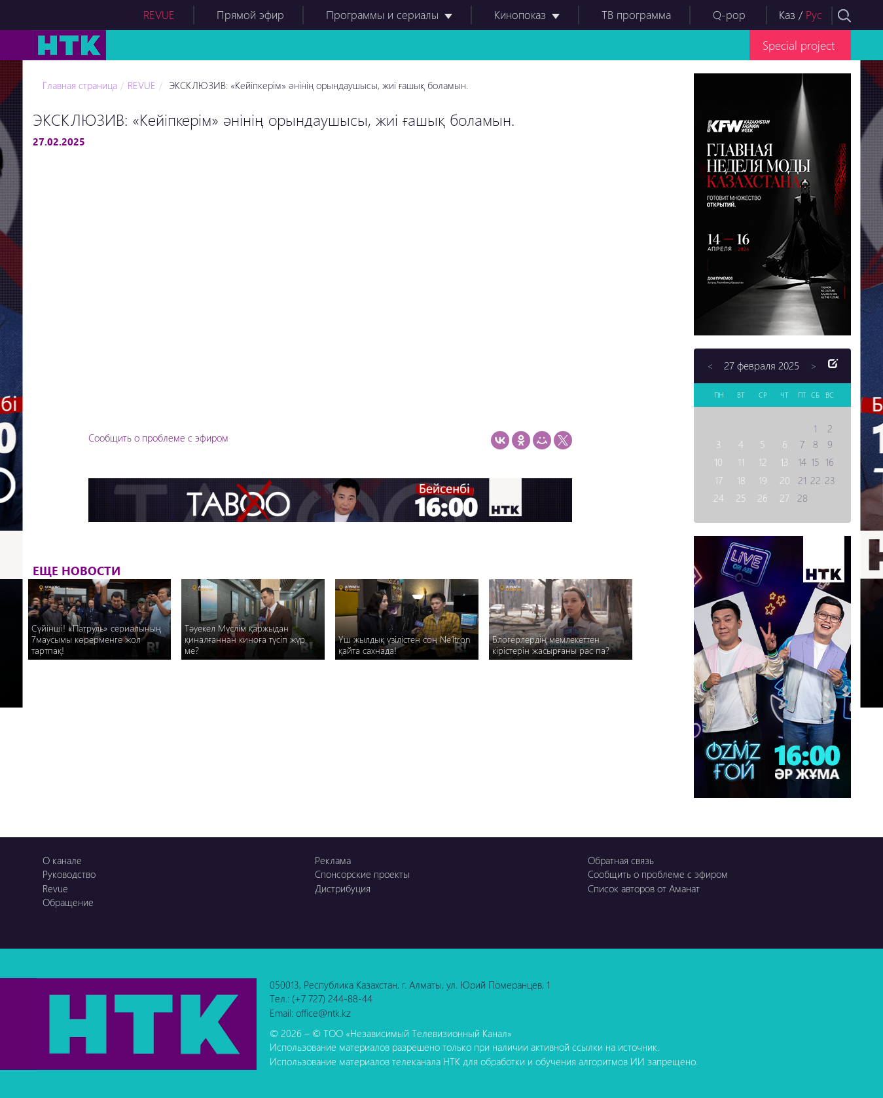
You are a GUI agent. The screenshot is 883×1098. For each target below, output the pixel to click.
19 (763, 480)
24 (718, 497)
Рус (814, 14)
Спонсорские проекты (362, 873)
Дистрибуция (342, 888)
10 (718, 461)
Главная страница (80, 85)
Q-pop (729, 14)
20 (785, 480)
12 (763, 461)
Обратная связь (621, 860)
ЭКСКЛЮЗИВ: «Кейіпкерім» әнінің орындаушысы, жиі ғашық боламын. (317, 85)
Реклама (333, 860)
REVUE (159, 14)
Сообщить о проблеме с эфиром (158, 437)
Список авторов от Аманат (644, 888)
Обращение (68, 902)
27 (784, 497)
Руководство (69, 873)
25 (741, 497)
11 (741, 461)
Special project (799, 45)
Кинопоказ (520, 14)
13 (784, 461)
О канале (62, 860)
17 (719, 480)
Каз (787, 14)
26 (762, 497)
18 (741, 480)
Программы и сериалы (382, 14)
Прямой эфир (250, 14)
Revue (55, 888)
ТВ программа (636, 14)
